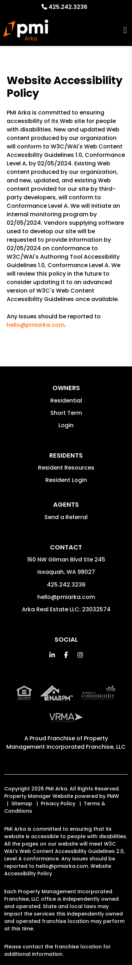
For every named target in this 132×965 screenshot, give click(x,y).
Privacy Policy (58, 803)
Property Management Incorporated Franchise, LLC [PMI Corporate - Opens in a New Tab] (66, 742)
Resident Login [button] (66, 480)
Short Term (66, 413)
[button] (52, 655)
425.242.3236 (68, 7)
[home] (25, 30)
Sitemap (21, 803)
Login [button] (66, 425)
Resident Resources (66, 468)
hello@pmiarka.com (35, 325)
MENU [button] (125, 30)
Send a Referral (66, 517)
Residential (66, 400)
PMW (113, 796)
